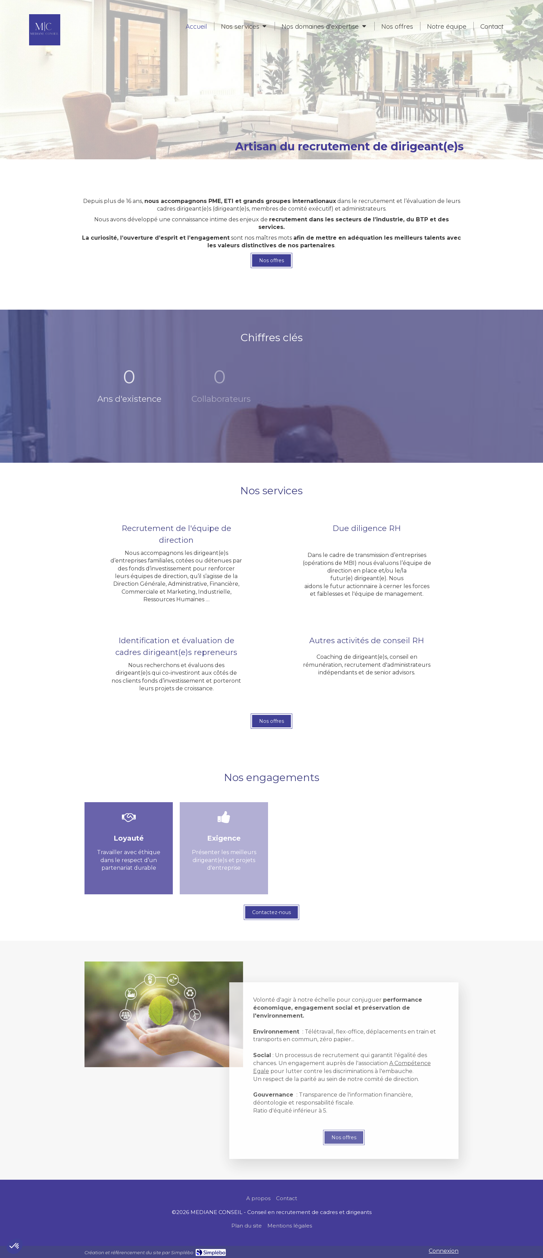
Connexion (444, 1251)
